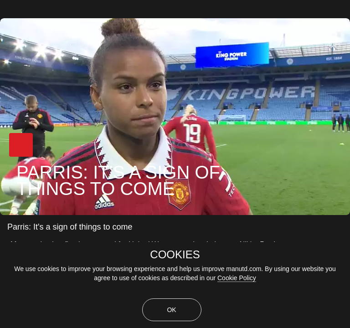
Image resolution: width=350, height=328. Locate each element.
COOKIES (175, 254)
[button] (21, 145)
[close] (344, 5)
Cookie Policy (236, 278)
